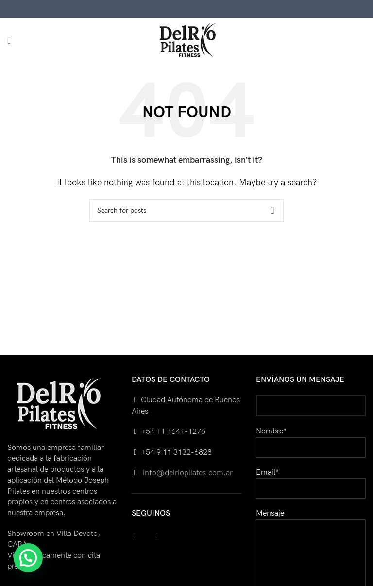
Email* (311, 480)
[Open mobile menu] (9, 40)
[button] (28, 557)
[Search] (186, 210)
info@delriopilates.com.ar (187, 473)
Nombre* (311, 439)
